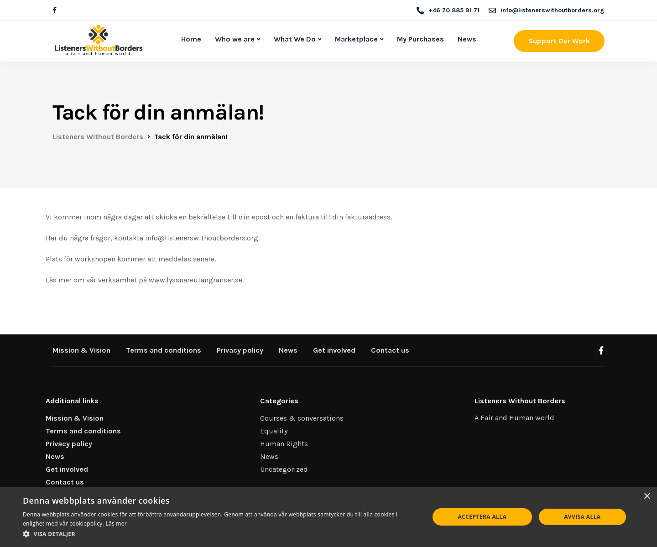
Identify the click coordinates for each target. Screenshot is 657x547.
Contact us (390, 350)
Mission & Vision (81, 350)
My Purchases (420, 39)
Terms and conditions (163, 350)
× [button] (646, 496)
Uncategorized (284, 469)
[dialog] (328, 517)
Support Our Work (559, 40)
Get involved (334, 350)
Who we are (235, 39)
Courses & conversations (302, 418)
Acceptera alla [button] (482, 517)
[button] (220, 534)
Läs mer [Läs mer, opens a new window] (116, 523)
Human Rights (284, 443)
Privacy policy (240, 350)
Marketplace (356, 39)
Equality (273, 431)
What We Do (295, 39)
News (467, 39)
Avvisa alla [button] (582, 517)
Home (191, 39)
